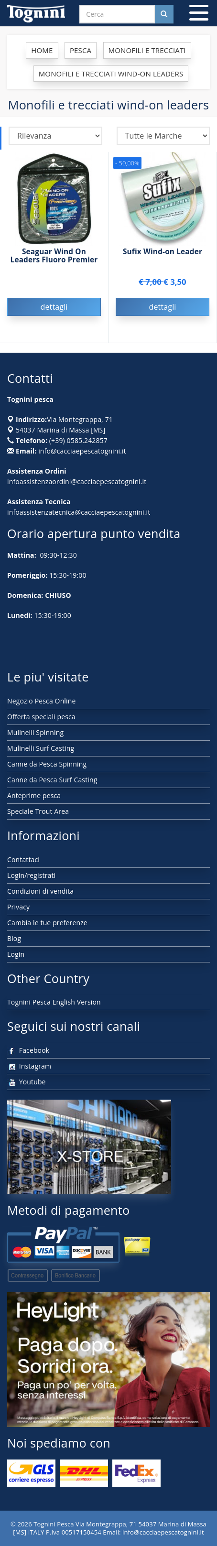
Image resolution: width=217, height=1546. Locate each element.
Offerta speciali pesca (41, 716)
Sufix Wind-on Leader (162, 252)
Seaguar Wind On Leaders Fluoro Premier (54, 256)
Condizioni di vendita (40, 891)
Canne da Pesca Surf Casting (52, 779)
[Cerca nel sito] (164, 14)
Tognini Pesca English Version (54, 1001)
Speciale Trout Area (38, 811)
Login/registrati (31, 875)
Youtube (26, 1081)
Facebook (28, 1050)
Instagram (29, 1065)
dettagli (53, 307)
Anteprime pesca (34, 795)
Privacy (18, 906)
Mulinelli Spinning (35, 732)
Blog (14, 938)
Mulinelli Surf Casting (40, 748)
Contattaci (23, 859)
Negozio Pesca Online (41, 700)
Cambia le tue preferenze (47, 922)
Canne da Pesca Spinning (47, 763)
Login (15, 954)
